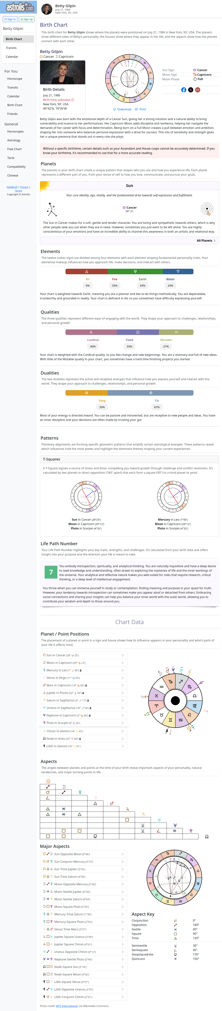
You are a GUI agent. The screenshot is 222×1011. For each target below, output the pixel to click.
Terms (18, 190)
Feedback (12, 187)
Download (122, 109)
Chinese (12, 175)
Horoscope (14, 79)
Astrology (13, 140)
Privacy (24, 187)
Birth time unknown (62, 100)
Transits (11, 48)
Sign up (26, 19)
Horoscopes (15, 131)
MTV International (67, 1006)
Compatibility (16, 167)
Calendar (12, 57)
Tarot (10, 158)
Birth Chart (14, 39)
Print (140, 109)
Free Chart (14, 149)
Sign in (10, 19)
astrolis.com (207, 210)
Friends (12, 114)
